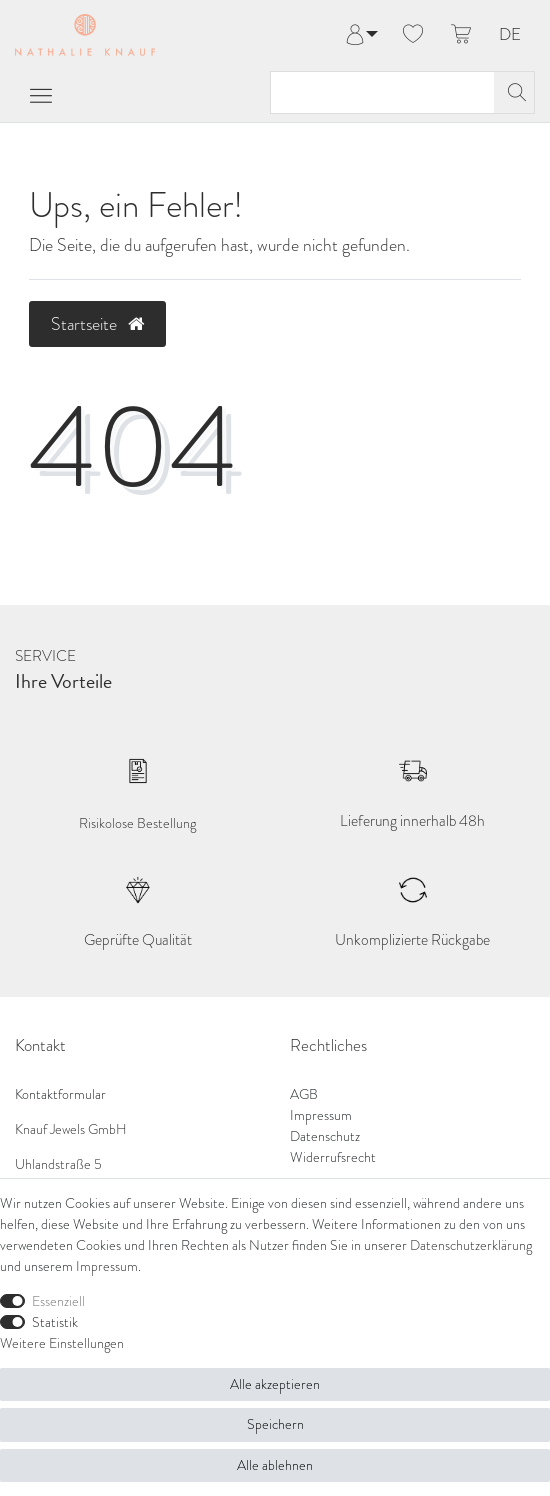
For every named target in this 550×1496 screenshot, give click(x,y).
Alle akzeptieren (275, 1384)
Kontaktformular (60, 1094)
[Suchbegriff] (382, 92)
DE (510, 35)
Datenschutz (325, 1136)
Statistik (55, 1322)
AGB (304, 1094)
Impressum (321, 1115)
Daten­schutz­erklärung (471, 1245)
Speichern (275, 1424)
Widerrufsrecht (333, 1157)
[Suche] (514, 92)
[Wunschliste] (413, 35)
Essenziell (58, 1301)
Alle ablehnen (275, 1465)
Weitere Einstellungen (62, 1343)
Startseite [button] (97, 324)
